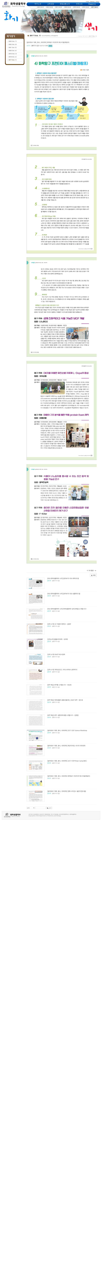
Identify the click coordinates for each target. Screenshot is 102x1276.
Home (80, 36)
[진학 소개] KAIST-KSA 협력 (56, 654)
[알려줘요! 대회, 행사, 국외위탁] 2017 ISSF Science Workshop (67, 730)
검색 (49, 808)
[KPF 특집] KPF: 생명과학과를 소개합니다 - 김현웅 (63, 715)
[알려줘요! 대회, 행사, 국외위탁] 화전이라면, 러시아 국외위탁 (66, 745)
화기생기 (85, 36)
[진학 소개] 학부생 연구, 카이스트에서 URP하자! (62, 669)
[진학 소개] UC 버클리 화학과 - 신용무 (59, 624)
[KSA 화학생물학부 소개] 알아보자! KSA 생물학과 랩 (63, 593)
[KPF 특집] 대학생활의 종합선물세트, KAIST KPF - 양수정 (65, 700)
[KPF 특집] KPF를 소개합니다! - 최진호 (59, 685)
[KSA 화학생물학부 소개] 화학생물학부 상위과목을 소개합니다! (66, 609)
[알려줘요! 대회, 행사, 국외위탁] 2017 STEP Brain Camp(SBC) (67, 761)
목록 (93, 575)
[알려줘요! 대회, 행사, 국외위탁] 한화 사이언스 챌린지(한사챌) (66, 791)
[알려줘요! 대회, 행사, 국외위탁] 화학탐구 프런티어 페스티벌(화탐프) (68, 776)
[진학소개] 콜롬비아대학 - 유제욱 (57, 639)
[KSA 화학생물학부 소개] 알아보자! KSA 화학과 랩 (63, 578)
